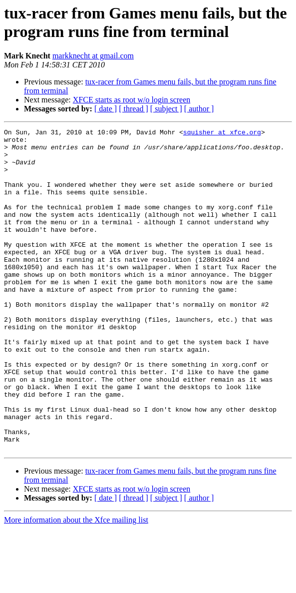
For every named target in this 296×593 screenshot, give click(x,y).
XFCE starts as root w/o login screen (132, 99)
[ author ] (199, 108)
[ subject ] (166, 108)
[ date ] (105, 108)
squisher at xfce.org (222, 133)
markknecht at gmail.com (93, 55)
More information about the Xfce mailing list (76, 584)
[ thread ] (133, 108)
